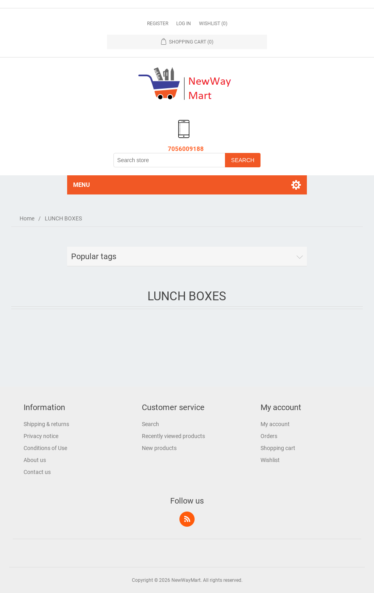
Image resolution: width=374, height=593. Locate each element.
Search (150, 424)
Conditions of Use (45, 448)
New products (159, 448)
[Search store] (169, 160)
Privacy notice (41, 436)
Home (27, 218)
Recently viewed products (173, 436)
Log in (183, 23)
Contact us (37, 472)
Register (157, 23)
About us (35, 460)
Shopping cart (278, 448)
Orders (269, 436)
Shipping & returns (46, 424)
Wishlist (270, 460)
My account (275, 424)
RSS (187, 519)
